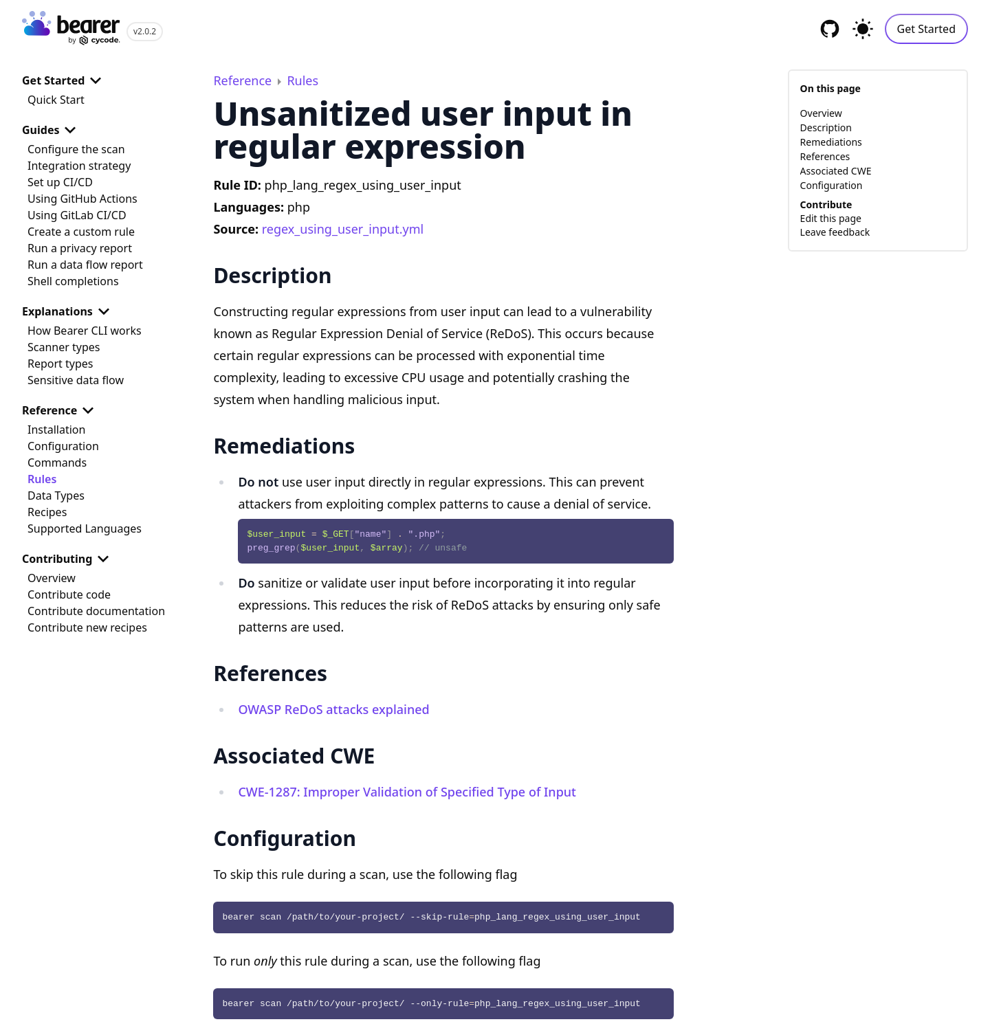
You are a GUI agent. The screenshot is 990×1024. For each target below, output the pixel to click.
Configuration (63, 446)
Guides (51, 130)
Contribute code (69, 594)
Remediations (831, 141)
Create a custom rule (81, 231)
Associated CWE (836, 170)
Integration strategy (79, 165)
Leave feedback (835, 231)
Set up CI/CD (60, 182)
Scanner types (64, 347)
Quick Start (56, 99)
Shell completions (73, 281)
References (825, 156)
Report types (61, 363)
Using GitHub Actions (83, 198)
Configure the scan (76, 149)
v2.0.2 (144, 31)
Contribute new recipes (87, 627)
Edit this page (830, 218)
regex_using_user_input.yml (343, 229)
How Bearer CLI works (85, 330)
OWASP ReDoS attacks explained (333, 709)
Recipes (47, 512)
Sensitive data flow (76, 380)
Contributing (68, 559)
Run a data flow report (85, 264)
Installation (56, 429)
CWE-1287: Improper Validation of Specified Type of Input (407, 791)
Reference (60, 410)
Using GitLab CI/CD (77, 215)
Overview (52, 578)
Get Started (926, 28)
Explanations (68, 311)
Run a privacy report (80, 248)
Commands (57, 462)
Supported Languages (85, 528)
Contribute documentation (96, 611)
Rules (42, 479)
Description (826, 127)
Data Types (56, 495)
